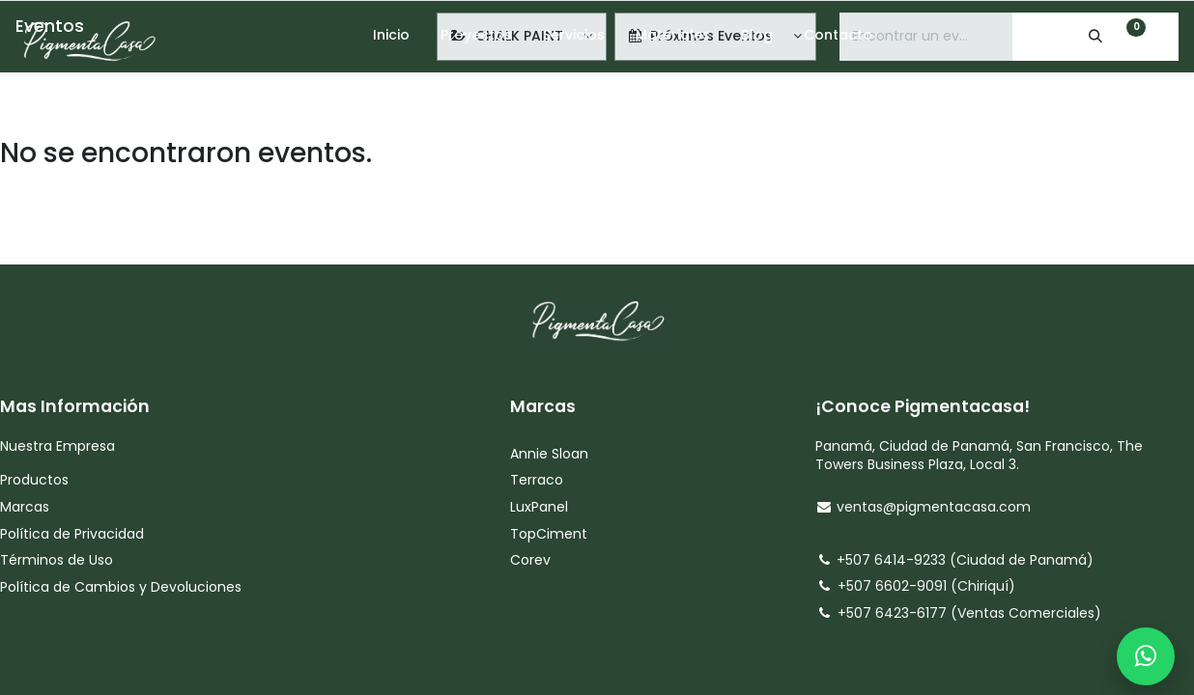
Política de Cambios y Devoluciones (121, 587)
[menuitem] (391, 35)
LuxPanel (539, 506)
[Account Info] (1168, 36)
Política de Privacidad (72, 533)
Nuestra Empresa (57, 446)
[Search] (1079, 36)
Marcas (24, 506)
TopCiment (548, 533)
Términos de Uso (58, 560)
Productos (34, 479)
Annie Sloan (551, 453)
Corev (530, 560)
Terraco (536, 479)
